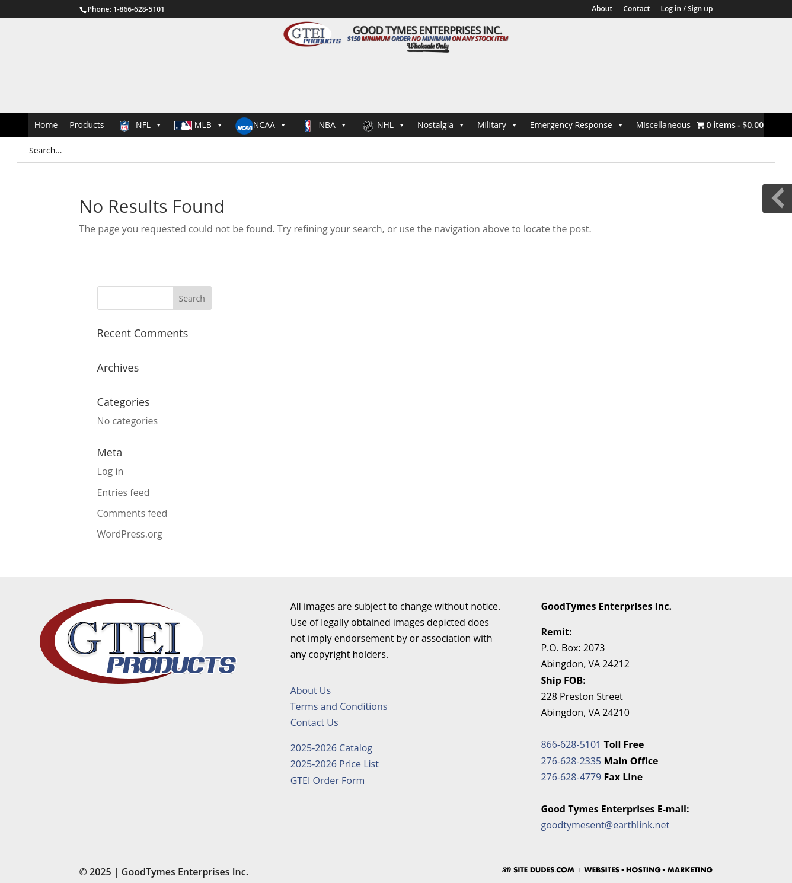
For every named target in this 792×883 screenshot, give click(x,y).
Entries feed (123, 492)
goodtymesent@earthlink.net (605, 824)
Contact (636, 9)
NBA (323, 125)
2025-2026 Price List (334, 763)
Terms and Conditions (339, 706)
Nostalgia (441, 124)
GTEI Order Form (327, 780)
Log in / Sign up (686, 9)
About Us (310, 690)
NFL (139, 125)
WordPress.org (129, 533)
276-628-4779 (571, 776)
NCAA (261, 126)
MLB (198, 124)
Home (46, 124)
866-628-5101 (571, 744)
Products (86, 124)
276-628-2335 (571, 760)
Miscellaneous (663, 124)
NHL (382, 125)
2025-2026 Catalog (331, 747)
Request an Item (697, 244)
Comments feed (132, 513)
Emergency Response (577, 124)
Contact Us (314, 722)
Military (497, 124)
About (602, 9)
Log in (110, 471)
